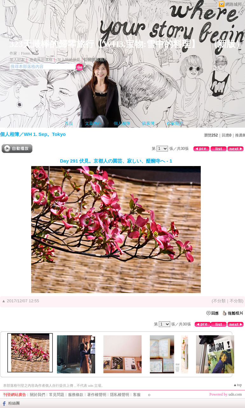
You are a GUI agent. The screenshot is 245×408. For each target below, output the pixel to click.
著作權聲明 (96, 394)
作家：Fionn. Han (24, 53)
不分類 (219, 300)
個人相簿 (122, 123)
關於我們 (37, 394)
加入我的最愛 (68, 59)
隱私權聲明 (119, 394)
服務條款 (75, 394)
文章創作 (93, 123)
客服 (137, 394)
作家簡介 (175, 123)
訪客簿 (148, 123)
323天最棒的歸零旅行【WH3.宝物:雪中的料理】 (105, 44)
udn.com (235, 394)
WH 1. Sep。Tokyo (45, 134)
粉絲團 (14, 403)
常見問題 (56, 394)
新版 (226, 44)
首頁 (69, 123)
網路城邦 (233, 4)
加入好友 (17, 59)
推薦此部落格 (41, 59)
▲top (237, 385)
